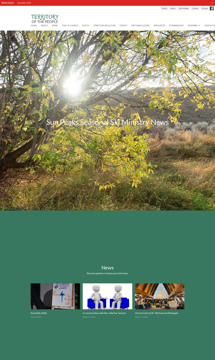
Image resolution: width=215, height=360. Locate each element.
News (55, 25)
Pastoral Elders (140, 25)
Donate (205, 8)
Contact (195, 8)
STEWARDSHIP (176, 25)
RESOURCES (159, 25)
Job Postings (184, 8)
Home (172, 8)
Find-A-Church (70, 25)
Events (123, 25)
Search (164, 8)
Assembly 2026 (24, 3)
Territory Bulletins (104, 25)
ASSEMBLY (194, 25)
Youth (85, 25)
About (44, 25)
